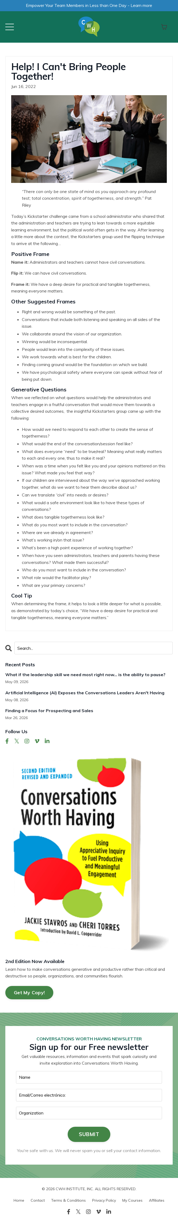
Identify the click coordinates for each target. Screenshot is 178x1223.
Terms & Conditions (68, 1200)
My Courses (132, 1200)
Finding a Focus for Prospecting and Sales (49, 710)
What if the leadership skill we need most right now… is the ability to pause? (85, 674)
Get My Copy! (29, 992)
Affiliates (156, 1200)
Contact (38, 1200)
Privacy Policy (104, 1200)
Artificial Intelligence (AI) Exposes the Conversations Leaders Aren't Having (84, 693)
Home (19, 1200)
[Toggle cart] (164, 27)
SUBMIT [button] (89, 1134)
